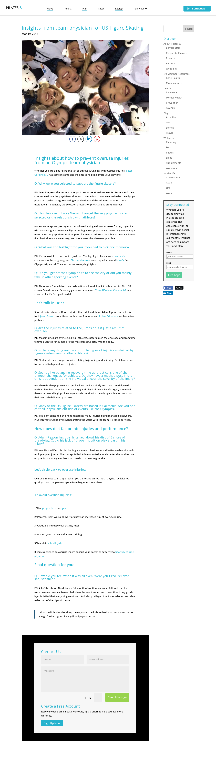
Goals (169, 182)
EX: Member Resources (176, 73)
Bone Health (173, 78)
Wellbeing (171, 68)
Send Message (117, 697)
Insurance (171, 92)
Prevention (172, 102)
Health (167, 88)
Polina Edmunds (108, 316)
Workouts (171, 168)
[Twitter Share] (80, 139)
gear (64, 508)
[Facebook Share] (72, 139)
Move (50, 8)
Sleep (169, 157)
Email (169, 263)
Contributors (173, 47)
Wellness (168, 138)
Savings (170, 107)
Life (168, 187)
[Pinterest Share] (97, 139)
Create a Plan (173, 177)
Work (169, 193)
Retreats (171, 63)
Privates (170, 58)
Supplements (173, 162)
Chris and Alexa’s (80, 260)
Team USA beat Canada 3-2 (110, 290)
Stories (170, 127)
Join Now (139, 8)
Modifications (173, 83)
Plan (84, 8)
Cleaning (171, 142)
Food (168, 147)
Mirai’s (120, 260)
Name (169, 252)
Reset (101, 8)
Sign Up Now (52, 723)
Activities (171, 117)
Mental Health (174, 97)
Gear (168, 122)
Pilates (170, 152)
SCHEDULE (197, 8)
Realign (119, 8)
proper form (49, 508)
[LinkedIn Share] (89, 139)
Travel (169, 132)
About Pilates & (172, 43)
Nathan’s (120, 256)
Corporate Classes (176, 53)
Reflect (67, 8)
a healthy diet (56, 543)
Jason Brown (47, 316)
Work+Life (169, 173)
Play (165, 113)
